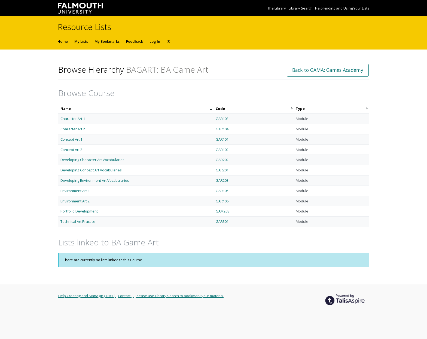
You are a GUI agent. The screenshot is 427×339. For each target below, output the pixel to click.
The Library (277, 8)
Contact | (126, 295)
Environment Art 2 (75, 201)
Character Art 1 (72, 118)
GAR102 (222, 149)
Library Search (301, 8)
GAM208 (222, 211)
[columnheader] (135, 109)
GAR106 (222, 201)
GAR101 (222, 139)
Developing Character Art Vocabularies (92, 159)
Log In (155, 41)
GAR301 (222, 221)
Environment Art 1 (75, 190)
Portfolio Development (79, 211)
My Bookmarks (107, 41)
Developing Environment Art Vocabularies (94, 180)
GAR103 (222, 118)
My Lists (81, 41)
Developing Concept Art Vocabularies (91, 170)
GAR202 (222, 159)
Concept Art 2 (71, 149)
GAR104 (222, 129)
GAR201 (222, 170)
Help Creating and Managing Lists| (87, 295)
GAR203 (222, 180)
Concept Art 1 (71, 139)
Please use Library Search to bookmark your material (180, 295)
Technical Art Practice (77, 221)
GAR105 (222, 190)
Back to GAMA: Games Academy (327, 70)
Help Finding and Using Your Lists (342, 8)
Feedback (134, 41)
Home (62, 41)
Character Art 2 (72, 129)
